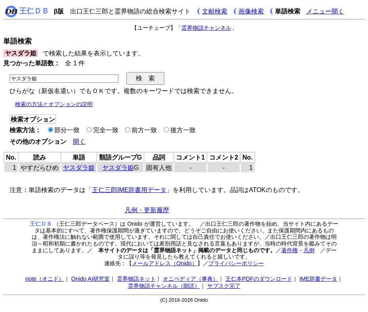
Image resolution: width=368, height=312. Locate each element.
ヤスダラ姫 (79, 167)
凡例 (309, 250)
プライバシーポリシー (236, 263)
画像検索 (251, 11)
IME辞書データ (318, 279)
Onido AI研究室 (90, 279)
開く (79, 141)
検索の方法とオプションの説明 (54, 104)
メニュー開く (325, 11)
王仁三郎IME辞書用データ (129, 189)
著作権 (289, 250)
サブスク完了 (223, 286)
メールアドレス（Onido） (164, 263)
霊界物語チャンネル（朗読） (164, 286)
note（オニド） (44, 279)
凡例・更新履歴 (147, 210)
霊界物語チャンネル (206, 28)
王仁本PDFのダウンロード (258, 279)
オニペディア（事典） (190, 279)
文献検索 (214, 11)
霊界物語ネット (136, 279)
